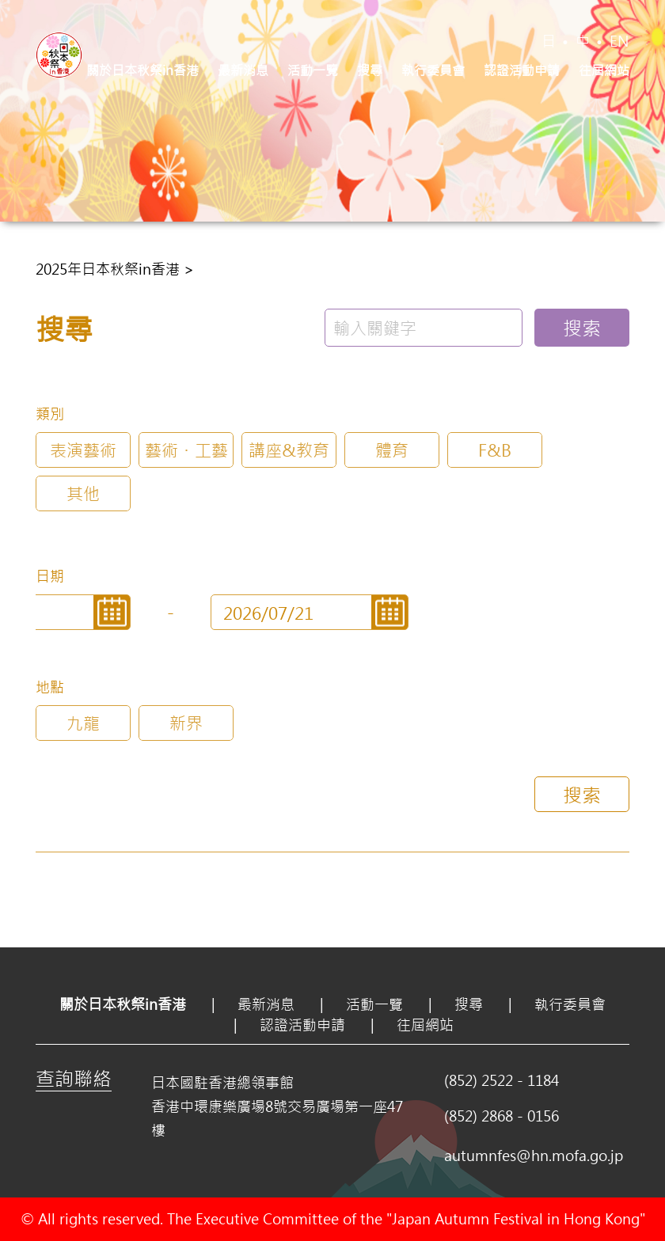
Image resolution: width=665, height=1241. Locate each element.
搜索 (582, 327)
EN (619, 41)
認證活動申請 (522, 70)
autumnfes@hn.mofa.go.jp (533, 1155)
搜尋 (369, 70)
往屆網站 (604, 70)
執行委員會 (433, 70)
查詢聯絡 (74, 1078)
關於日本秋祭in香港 (142, 70)
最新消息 (243, 70)
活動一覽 (312, 70)
